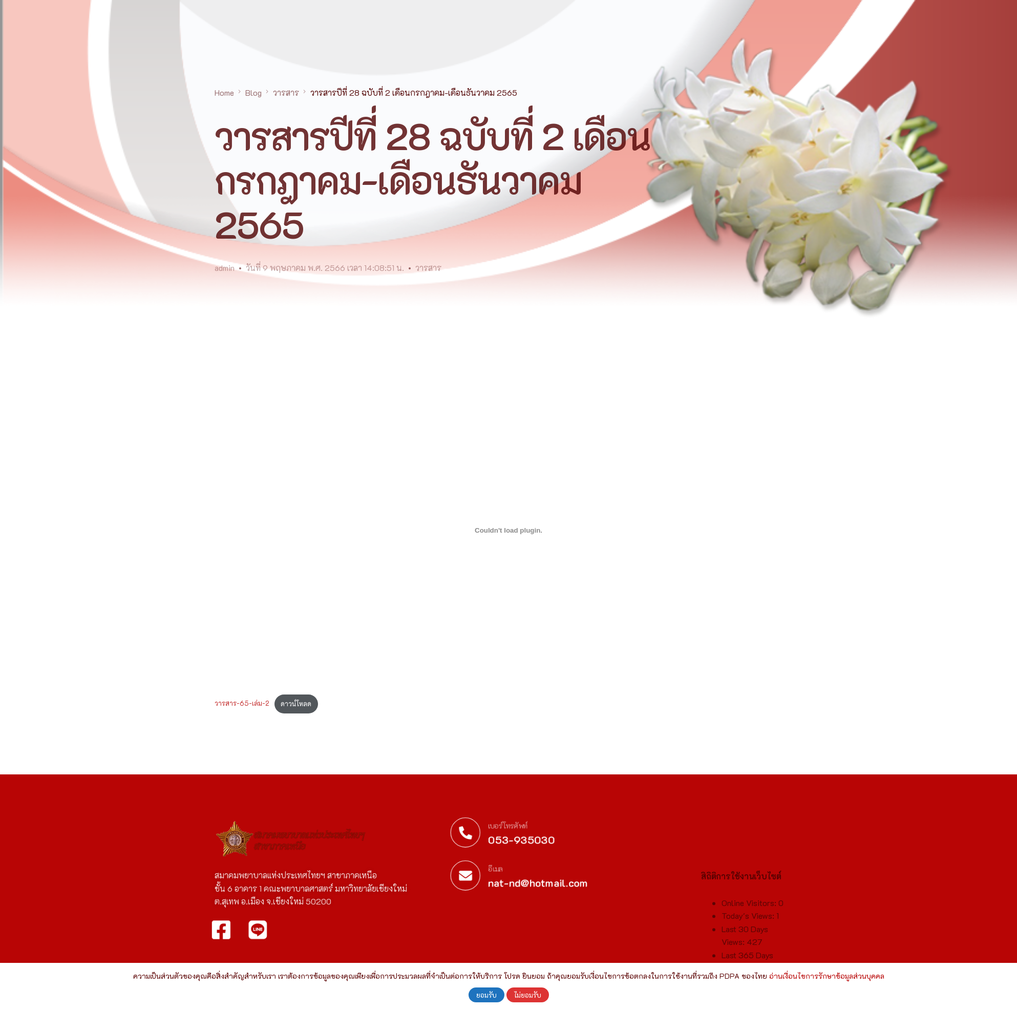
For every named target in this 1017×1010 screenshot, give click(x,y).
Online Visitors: (750, 960)
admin (225, 267)
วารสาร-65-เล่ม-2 (242, 704)
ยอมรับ (486, 995)
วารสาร (428, 267)
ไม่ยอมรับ (527, 995)
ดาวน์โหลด (296, 704)
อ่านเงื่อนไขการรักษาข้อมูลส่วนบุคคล (826, 976)
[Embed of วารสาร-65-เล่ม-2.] (508, 530)
